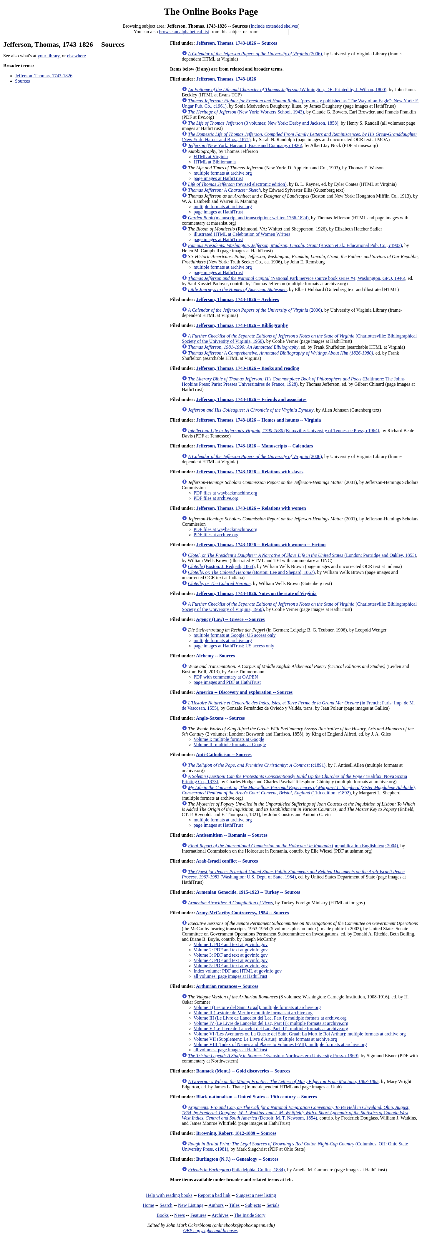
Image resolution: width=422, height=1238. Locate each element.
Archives (220, 1215)
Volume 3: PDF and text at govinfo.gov (231, 955)
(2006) (255, 53)
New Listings (190, 1205)
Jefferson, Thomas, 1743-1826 (43, 75)
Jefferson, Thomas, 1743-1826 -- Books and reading (247, 368)
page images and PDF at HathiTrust (227, 682)
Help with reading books (169, 1195)
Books (163, 1215)
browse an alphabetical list (184, 31)
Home (148, 1205)
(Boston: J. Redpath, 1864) (221, 566)
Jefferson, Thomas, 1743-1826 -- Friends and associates (251, 399)
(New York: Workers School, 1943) (246, 111)
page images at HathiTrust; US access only (234, 645)
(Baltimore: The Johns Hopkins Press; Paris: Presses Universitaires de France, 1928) (293, 381)
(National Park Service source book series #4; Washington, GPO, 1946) (296, 278)
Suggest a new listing (256, 1195)
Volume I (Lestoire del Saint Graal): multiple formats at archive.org (257, 1007)
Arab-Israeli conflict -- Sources (227, 860)
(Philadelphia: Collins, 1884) (236, 1169)
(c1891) (256, 765)
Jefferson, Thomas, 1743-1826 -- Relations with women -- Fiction (261, 544)
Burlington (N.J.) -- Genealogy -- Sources (237, 1159)
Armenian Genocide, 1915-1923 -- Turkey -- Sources (248, 892)
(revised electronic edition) (237, 184)
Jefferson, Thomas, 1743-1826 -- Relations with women (251, 508)
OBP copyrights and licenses (210, 1230)
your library (49, 55)
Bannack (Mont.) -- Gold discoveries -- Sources (243, 1070)
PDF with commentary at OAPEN (226, 676)
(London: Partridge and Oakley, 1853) (302, 555)
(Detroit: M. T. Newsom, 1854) (296, 1112)
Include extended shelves (274, 26)
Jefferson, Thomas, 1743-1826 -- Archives (237, 299)
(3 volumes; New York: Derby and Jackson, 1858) (263, 123)
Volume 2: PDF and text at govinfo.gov (231, 949)
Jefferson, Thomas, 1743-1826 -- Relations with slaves (249, 471)
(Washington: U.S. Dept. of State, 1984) (293, 874)
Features (198, 1215)
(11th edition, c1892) (299, 790)
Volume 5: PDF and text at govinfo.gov (231, 965)
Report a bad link (214, 1195)
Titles (234, 1205)
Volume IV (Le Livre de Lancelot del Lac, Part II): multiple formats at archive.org (271, 1023)
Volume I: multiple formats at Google (229, 739)
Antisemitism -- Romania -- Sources (232, 835)
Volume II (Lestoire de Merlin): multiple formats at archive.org (253, 1012)
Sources (22, 80)
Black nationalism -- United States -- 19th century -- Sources (256, 1096)
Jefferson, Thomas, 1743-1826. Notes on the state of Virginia (256, 593)
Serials (273, 1205)
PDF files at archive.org (216, 498)
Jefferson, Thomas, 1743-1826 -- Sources (236, 43)
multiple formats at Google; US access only (235, 635)
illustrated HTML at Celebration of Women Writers (242, 234)
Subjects (253, 1205)
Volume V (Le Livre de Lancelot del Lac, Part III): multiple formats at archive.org (271, 1028)
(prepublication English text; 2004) (293, 845)
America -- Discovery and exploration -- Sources (244, 692)
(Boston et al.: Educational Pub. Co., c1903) (295, 245)
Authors (216, 1205)
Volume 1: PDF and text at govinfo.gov (231, 944)
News (179, 1215)
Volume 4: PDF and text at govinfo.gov (231, 960)
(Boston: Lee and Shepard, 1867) (251, 572)
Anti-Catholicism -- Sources (224, 754)
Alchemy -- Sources (215, 655)
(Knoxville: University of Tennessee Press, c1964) (283, 430)
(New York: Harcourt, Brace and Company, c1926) (245, 145)
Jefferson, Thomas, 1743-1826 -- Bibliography (242, 325)
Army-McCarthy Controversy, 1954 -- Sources (242, 912)
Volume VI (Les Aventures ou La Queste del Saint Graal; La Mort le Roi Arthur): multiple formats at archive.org (300, 1033)
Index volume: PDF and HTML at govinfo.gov (238, 970)
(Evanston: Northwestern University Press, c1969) (273, 1055)
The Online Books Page (211, 11)
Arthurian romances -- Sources (227, 986)
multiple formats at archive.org (223, 173)
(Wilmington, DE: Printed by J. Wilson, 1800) (287, 89)
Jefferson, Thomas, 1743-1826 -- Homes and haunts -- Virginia (258, 419)
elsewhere (76, 55)
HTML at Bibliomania (215, 161)
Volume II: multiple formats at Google (230, 744)
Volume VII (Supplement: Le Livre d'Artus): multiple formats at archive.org (265, 1039)
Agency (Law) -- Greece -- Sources (230, 619)
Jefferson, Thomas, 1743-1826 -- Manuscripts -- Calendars (254, 445)
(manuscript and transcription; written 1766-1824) (248, 217)
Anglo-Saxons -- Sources (220, 718)
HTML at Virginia (211, 156)
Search (166, 1205)
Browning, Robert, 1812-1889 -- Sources (236, 1133)
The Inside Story (249, 1215)
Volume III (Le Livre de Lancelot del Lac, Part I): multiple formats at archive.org (270, 1017)
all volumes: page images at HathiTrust (230, 976)
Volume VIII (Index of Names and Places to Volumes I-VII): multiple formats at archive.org (280, 1044)
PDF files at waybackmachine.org (225, 492)
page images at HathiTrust (218, 178)
